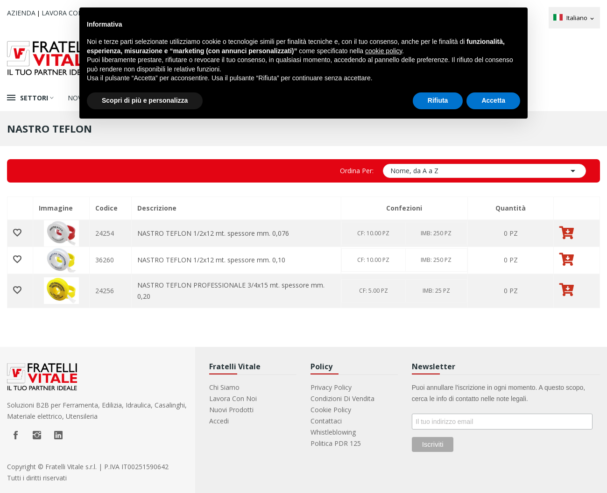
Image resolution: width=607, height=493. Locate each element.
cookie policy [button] (383, 51)
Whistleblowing (333, 432)
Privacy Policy (331, 387)
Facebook (15, 435)
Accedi (219, 420)
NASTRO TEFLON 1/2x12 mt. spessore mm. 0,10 (211, 259)
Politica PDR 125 (336, 443)
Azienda (21, 12)
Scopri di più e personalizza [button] (145, 100)
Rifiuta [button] (438, 100)
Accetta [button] (493, 100)
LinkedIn (58, 435)
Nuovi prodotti (231, 409)
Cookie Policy (331, 409)
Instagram (36, 435)
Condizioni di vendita (342, 398)
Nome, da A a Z (484, 170)
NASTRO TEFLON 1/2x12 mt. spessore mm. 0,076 (213, 233)
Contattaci (326, 420)
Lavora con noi (69, 12)
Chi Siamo (224, 387)
